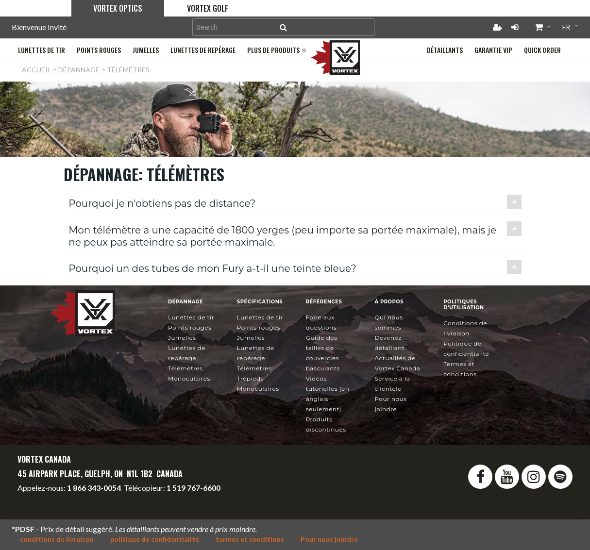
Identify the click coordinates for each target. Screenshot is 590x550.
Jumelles (182, 337)
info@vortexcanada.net (56, 496)
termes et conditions (250, 539)
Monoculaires (189, 378)
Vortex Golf (207, 8)
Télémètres (185, 368)
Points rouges (189, 327)
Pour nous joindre (329, 539)
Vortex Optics (117, 8)
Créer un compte (497, 27)
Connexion (515, 27)
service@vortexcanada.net (145, 496)
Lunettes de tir (191, 317)
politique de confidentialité (154, 539)
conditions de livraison (57, 539)
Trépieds (250, 378)
